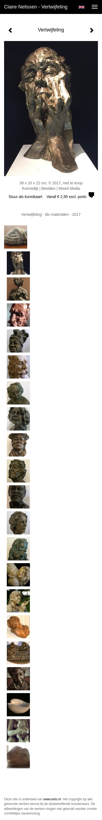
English (81, 7)
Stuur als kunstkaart (51, 196)
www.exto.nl (52, 799)
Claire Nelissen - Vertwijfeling (35, 7)
